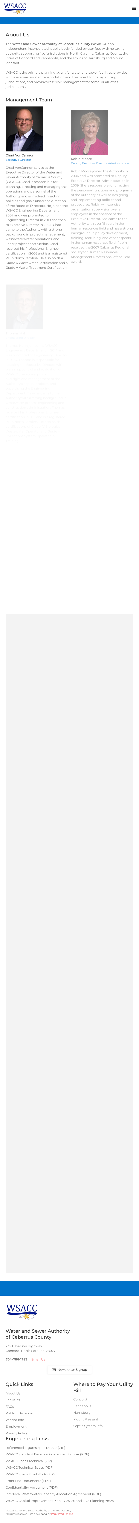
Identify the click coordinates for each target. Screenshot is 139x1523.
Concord (80, 1399)
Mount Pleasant (85, 1419)
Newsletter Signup (69, 1370)
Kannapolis (82, 1406)
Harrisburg (82, 1412)
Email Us (38, 1359)
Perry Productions (62, 1513)
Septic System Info (88, 1426)
